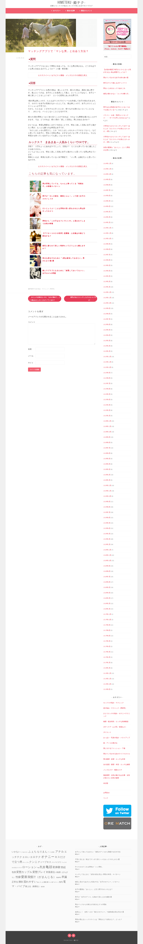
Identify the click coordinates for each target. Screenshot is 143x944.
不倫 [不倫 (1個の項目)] (38, 867)
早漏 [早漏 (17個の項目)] (64, 877)
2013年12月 (107, 673)
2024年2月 (106, 217)
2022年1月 (106, 351)
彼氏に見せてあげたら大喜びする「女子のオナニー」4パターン (97, 882)
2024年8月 (106, 185)
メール (30, 356)
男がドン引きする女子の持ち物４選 (115, 78)
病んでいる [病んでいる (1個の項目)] (40, 882)
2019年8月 (106, 507)
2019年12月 (107, 485)
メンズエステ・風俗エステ (112, 770)
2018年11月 (107, 555)
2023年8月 (106, 249)
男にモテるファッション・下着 (114, 748)
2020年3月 (106, 469)
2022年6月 (106, 324)
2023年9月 (106, 244)
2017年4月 (106, 646)
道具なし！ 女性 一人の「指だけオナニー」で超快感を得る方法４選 (99, 912)
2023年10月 (107, 239)
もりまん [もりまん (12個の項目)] (42, 851)
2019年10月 (107, 496)
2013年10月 (107, 684)
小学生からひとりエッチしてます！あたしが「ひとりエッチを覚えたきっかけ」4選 (116, 128)
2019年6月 (106, 518)
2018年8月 (106, 571)
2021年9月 (106, 373)
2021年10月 (107, 367)
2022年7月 (106, 319)
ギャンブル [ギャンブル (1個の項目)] (26, 862)
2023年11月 (107, 233)
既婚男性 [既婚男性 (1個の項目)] (58, 877)
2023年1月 (106, 287)
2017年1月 (106, 663)
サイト (30, 363)
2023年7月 (106, 255)
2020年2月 (106, 475)
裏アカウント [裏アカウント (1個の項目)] (55, 882)
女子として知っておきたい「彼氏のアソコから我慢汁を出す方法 (97, 852)
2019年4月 (106, 528)
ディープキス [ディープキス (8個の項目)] (44, 862)
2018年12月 (107, 550)
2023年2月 (106, 281)
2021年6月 (106, 389)
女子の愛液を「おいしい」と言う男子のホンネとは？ (94, 889)
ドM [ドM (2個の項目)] (53, 862)
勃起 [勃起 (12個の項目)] (63, 867)
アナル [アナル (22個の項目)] (59, 851)
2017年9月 (106, 625)
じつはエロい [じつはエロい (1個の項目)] (24, 852)
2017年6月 (106, 636)
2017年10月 (107, 620)
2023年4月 (106, 271)
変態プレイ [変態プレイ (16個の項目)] (39, 872)
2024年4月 (106, 206)
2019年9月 (106, 502)
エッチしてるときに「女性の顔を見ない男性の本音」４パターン (97, 874)
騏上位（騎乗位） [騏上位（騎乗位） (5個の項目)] (33, 886)
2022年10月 (107, 303)
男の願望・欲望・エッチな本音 (114, 759)
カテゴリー (57, 10)
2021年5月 (106, 394)
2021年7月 (106, 383)
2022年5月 (106, 330)
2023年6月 (106, 260)
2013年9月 (106, 689)
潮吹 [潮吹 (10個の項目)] (20, 881)
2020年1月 (106, 480)
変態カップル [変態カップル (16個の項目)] (24, 872)
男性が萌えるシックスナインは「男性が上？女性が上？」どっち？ (98, 919)
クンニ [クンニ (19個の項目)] (33, 862)
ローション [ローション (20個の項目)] (29, 867)
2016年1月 (106, 668)
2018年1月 (106, 609)
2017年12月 (107, 614)
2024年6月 (106, 196)
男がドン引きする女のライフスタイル (116, 754)
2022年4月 (106, 335)
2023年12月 (107, 228)
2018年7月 (106, 577)
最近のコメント (86, 10)
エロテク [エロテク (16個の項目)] (35, 857)
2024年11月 (107, 169)
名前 (30, 349)
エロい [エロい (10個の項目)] (26, 857)
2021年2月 (106, 410)
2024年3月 (106, 212)
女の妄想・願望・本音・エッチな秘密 (116, 764)
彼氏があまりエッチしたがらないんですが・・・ (83, 298)
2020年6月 (106, 453)
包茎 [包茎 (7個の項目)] (14, 872)
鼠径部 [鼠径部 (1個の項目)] (43, 886)
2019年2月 (106, 539)
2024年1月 (106, 222)
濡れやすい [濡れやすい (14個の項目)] (30, 881)
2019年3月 (106, 534)
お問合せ (106, 793)
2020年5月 (106, 459)
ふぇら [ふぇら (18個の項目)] (32, 851)
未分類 (105, 783)
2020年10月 (107, 432)
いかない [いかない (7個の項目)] (16, 851)
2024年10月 (107, 174)
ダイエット (107, 732)
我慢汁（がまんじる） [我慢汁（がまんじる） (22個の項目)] (41, 877)
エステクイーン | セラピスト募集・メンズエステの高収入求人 (62, 75)
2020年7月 (106, 448)
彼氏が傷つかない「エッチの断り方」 (116, 94)
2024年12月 (107, 163)
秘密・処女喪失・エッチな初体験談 (115, 721)
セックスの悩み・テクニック (113, 703)
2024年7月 (106, 190)
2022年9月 (106, 308)
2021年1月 (106, 416)
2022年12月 (107, 292)
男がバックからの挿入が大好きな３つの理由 (90, 904)
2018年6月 (106, 582)
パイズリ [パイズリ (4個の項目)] (57, 862)
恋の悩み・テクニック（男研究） (45, 289)
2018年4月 (106, 593)
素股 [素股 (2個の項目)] (45, 882)
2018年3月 (106, 598)
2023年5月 (106, 265)
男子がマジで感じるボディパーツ (115, 83)
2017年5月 (106, 641)
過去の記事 (71, 10)
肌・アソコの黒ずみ (110, 743)
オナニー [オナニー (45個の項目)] (47, 857)
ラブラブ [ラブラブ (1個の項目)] (19, 867)
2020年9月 (106, 437)
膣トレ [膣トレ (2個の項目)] (49, 882)
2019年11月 (107, 491)
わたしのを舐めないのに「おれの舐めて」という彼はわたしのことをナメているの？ (44, 298)
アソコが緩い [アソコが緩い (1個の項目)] (51, 852)
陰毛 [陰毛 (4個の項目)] (61, 882)
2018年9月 (106, 566)
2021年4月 (106, 399)
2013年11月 (107, 679)
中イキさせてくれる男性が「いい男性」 (89, 867)
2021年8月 (106, 378)
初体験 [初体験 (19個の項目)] (57, 867)
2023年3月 (106, 276)
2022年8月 (106, 314)
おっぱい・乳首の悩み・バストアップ (116, 738)
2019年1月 (106, 544)
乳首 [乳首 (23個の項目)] (42, 867)
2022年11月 (107, 298)
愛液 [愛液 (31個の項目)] (24, 877)
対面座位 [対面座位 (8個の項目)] (50, 872)
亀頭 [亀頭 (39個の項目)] (49, 867)
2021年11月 (107, 362)
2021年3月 (106, 405)
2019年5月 (106, 523)
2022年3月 (106, 341)
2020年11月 (107, 426)
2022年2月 (106, 346)
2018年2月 (106, 603)
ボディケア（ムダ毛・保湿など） (115, 727)
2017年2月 (106, 657)
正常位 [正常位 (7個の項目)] (15, 881)
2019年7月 (106, 512)
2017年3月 (106, 652)
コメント (31, 322)
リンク (105, 798)
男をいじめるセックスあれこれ (114, 88)
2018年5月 (106, 587)
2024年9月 (106, 179)
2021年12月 (107, 357)
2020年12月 (107, 421)
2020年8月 (106, 442)
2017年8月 (106, 630)
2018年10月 (107, 560)
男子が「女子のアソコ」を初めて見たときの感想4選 (93, 897)
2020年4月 (106, 464)
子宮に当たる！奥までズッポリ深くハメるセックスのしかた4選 (97, 859)
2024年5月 (106, 201)
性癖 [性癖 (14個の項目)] (18, 877)
